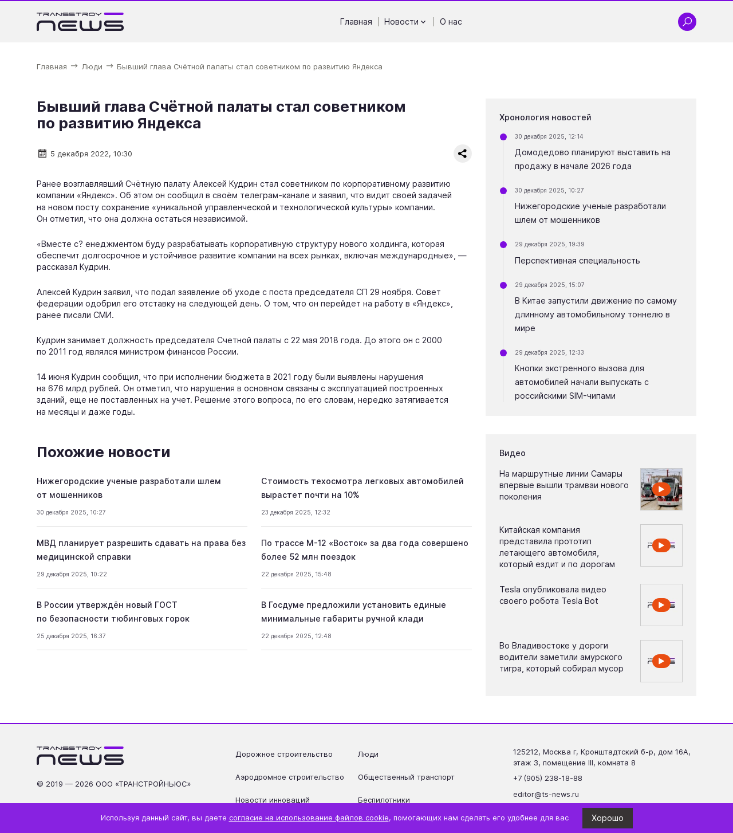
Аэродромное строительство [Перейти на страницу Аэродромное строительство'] (289, 777)
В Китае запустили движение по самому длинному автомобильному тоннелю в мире (596, 314)
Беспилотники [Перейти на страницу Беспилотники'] (384, 800)
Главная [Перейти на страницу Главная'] (356, 21)
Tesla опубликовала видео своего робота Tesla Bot (552, 595)
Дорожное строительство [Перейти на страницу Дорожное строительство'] (284, 754)
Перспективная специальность (577, 260)
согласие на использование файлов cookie (309, 818)
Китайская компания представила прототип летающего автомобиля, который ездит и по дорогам (557, 547)
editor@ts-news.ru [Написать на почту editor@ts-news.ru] (546, 794)
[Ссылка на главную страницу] (80, 22)
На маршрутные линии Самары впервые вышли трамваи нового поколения (564, 485)
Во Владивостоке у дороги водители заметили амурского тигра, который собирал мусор (561, 657)
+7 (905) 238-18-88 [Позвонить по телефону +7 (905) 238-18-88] (547, 778)
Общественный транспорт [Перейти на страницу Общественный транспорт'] (406, 777)
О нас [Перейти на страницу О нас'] (451, 21)
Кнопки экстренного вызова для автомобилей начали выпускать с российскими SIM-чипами (582, 381)
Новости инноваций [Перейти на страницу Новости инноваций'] (272, 800)
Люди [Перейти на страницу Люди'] (368, 754)
